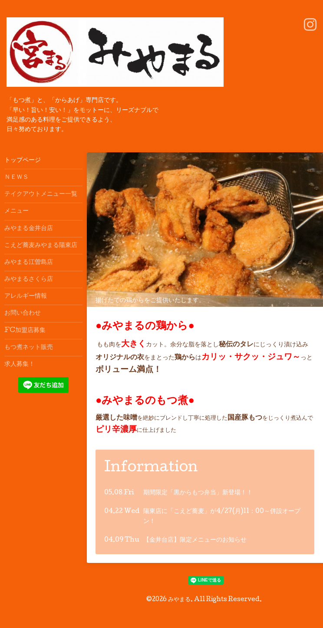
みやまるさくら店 (28, 279)
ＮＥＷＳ (16, 177)
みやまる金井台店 (28, 228)
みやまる (179, 600)
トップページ (22, 160)
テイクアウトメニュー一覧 (40, 194)
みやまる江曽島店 (28, 262)
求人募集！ (19, 364)
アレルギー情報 (25, 296)
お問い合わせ (22, 313)
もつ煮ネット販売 (28, 347)
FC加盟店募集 (25, 330)
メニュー (16, 211)
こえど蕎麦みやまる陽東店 (40, 245)
